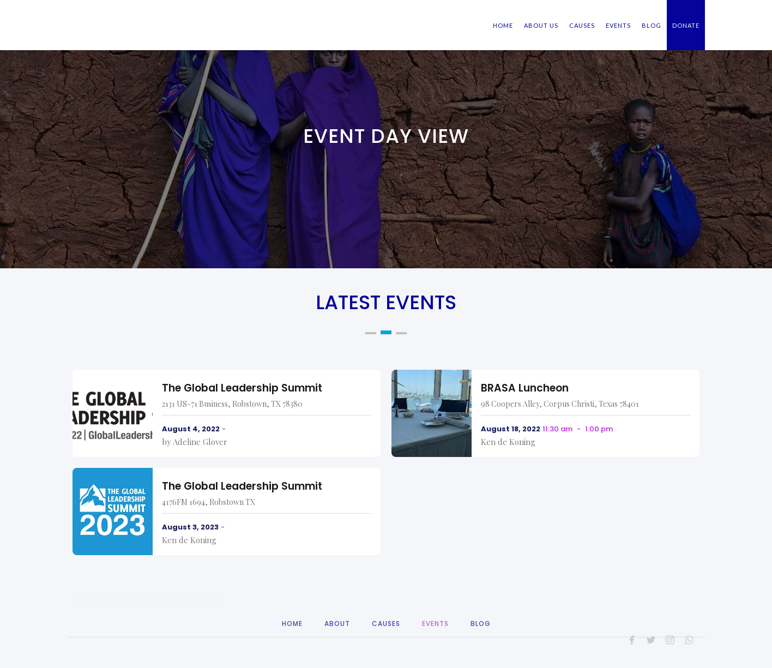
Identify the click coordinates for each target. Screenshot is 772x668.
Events (435, 640)
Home (292, 640)
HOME (503, 25)
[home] (137, 15)
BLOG (651, 25)
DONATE (685, 25)
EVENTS (618, 25)
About (337, 640)
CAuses (386, 640)
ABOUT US (541, 25)
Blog (481, 640)
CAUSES (582, 25)
